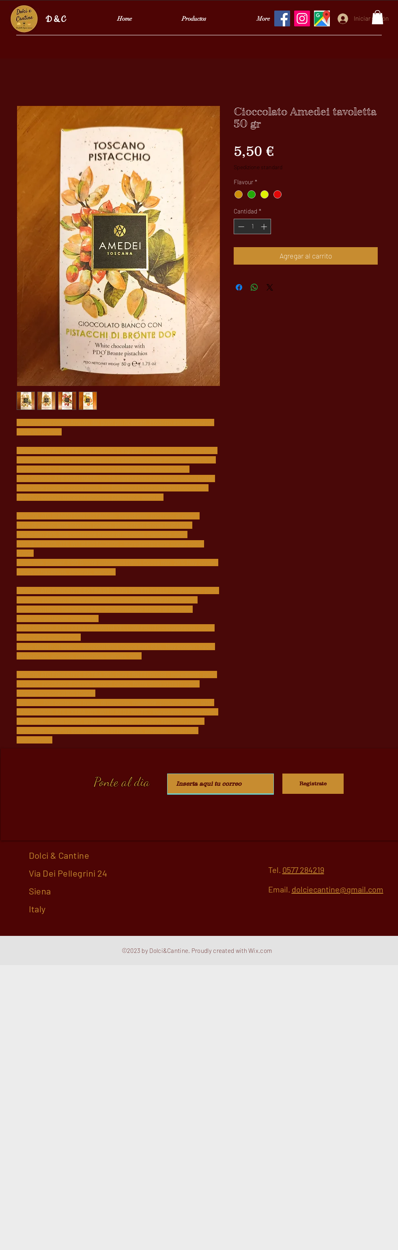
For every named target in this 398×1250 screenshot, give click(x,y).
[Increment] (264, 226)
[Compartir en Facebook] (239, 287)
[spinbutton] (252, 226)
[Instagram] (302, 18)
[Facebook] (282, 18)
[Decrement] (240, 226)
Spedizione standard (258, 167)
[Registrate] (313, 784)
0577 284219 (303, 870)
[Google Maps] (322, 18)
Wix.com (260, 950)
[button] (377, 17)
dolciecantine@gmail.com (337, 889)
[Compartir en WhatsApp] (254, 287)
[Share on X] (270, 287)
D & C (55, 19)
